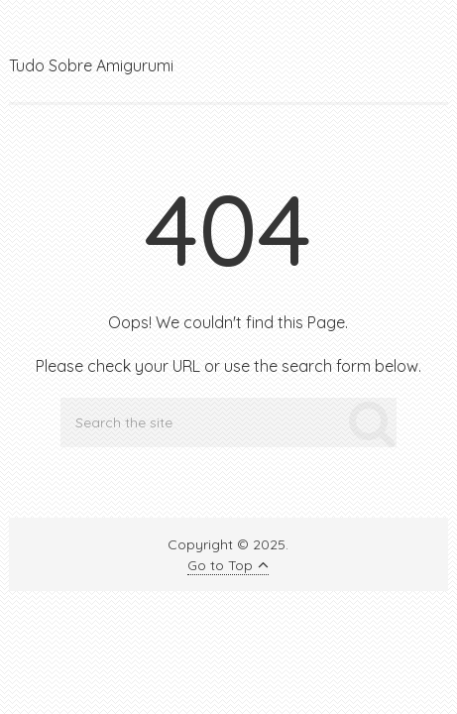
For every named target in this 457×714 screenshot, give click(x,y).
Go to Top (228, 565)
